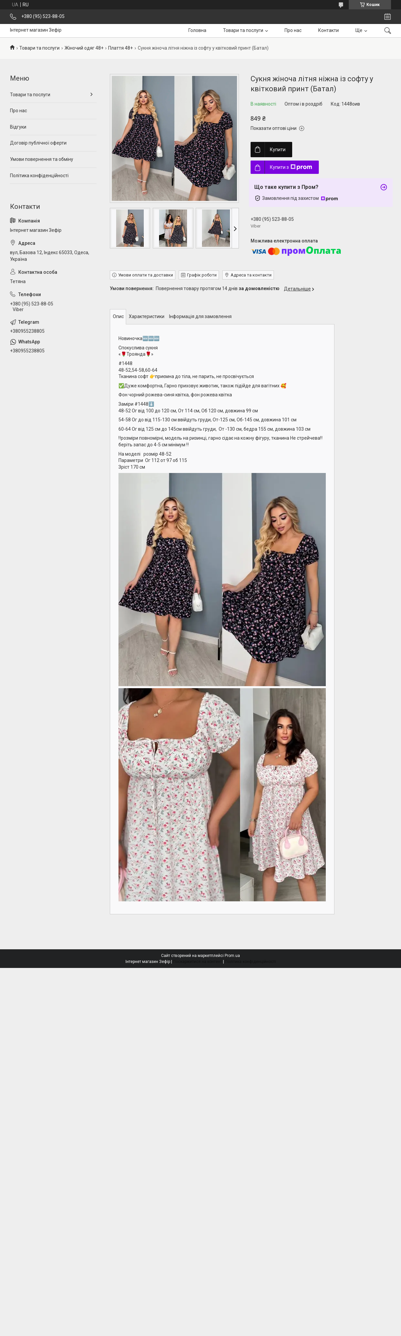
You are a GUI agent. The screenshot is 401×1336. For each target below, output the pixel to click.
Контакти (328, 30)
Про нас (293, 30)
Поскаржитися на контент (197, 961)
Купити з (291, 167)
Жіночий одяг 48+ (84, 48)
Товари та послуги (243, 30)
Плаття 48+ (120, 48)
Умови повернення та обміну (41, 159)
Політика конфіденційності (39, 175)
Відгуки (18, 127)
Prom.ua (232, 955)
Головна (197, 30)
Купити (278, 149)
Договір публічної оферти (38, 143)
